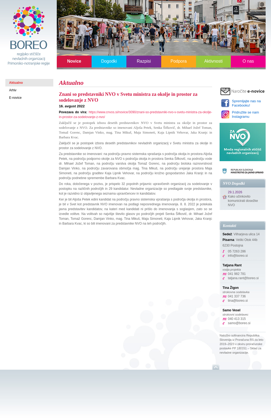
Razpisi (144, 61)
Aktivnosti (213, 61)
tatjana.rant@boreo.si (243, 278)
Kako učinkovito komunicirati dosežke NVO (243, 201)
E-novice (15, 98)
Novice (74, 61)
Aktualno (16, 83)
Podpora (179, 61)
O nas (248, 61)
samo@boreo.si (239, 323)
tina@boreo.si (238, 300)
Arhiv (12, 90)
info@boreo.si (238, 256)
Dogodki (109, 61)
